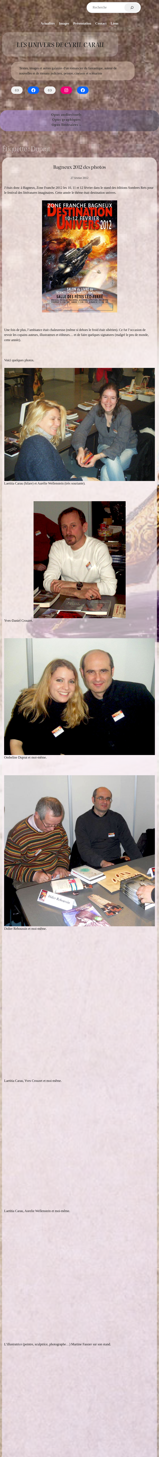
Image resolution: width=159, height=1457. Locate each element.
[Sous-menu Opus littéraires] (80, 125)
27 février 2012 (79, 178)
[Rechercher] (132, 7)
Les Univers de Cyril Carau (60, 44)
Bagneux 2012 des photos (79, 167)
